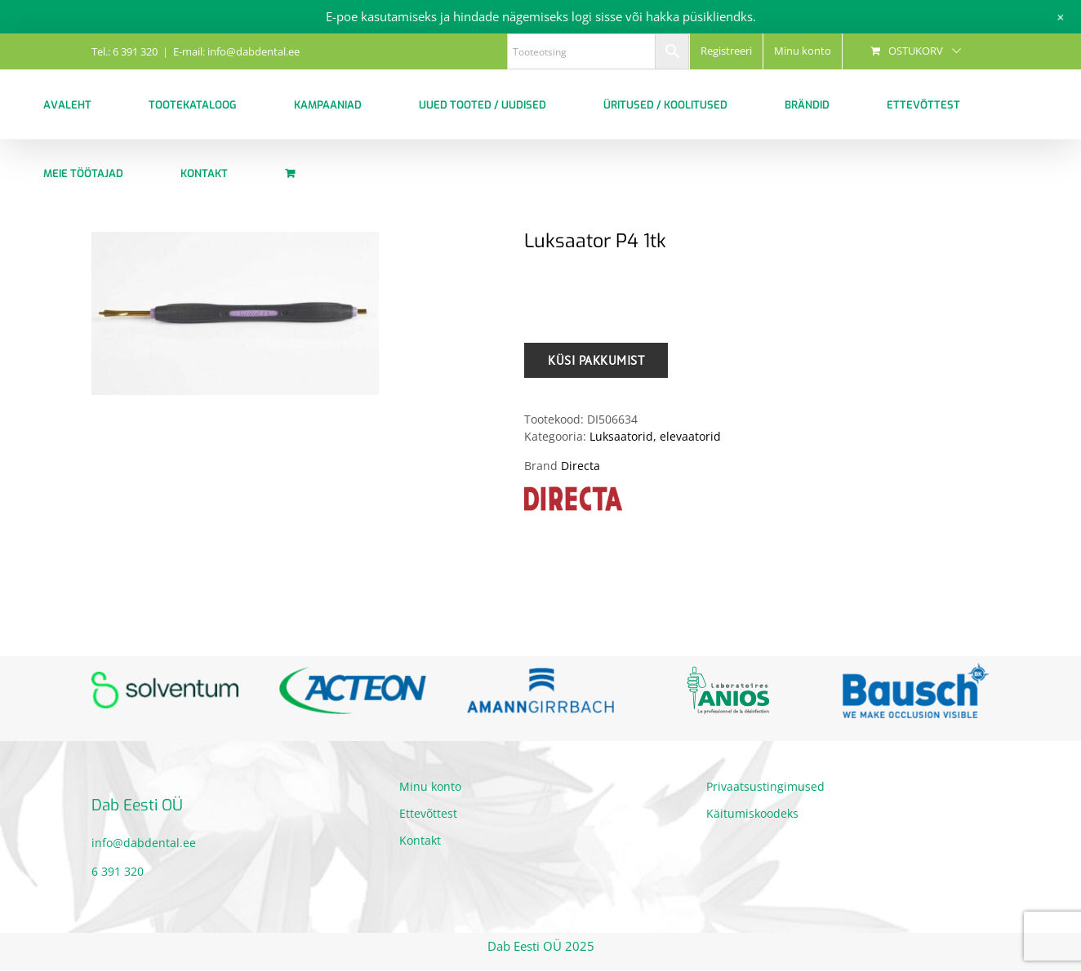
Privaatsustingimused (765, 786)
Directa (580, 465)
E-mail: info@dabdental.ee (236, 51)
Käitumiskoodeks (752, 813)
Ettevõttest (428, 813)
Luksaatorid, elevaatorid (655, 436)
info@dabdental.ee (143, 842)
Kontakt (420, 840)
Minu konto (430, 786)
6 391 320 (117, 871)
